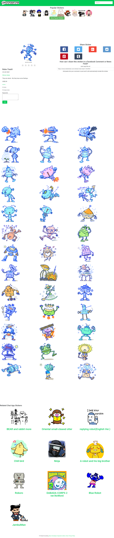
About (50, 535)
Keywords (59, 535)
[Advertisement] (47, 32)
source (3, 84)
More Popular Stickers (57, 18)
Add (5, 102)
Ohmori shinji (6, 75)
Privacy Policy (72, 535)
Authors (64, 535)
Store (67, 535)
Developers (54, 535)
